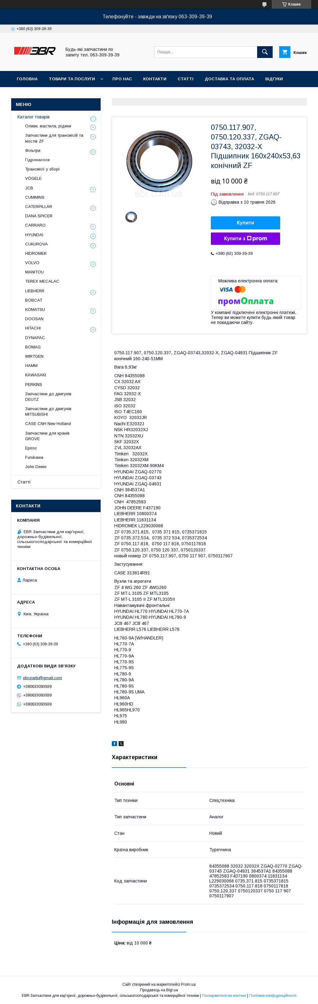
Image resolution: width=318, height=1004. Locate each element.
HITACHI (33, 328)
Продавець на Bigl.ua (159, 990)
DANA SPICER (38, 216)
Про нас (122, 79)
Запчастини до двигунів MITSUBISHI (48, 411)
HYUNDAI (34, 234)
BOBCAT (33, 300)
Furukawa (34, 457)
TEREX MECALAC (42, 281)
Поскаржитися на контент (224, 995)
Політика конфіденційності (272, 995)
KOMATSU (35, 309)
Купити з (245, 238)
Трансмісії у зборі (42, 169)
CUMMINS (34, 197)
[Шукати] (265, 52)
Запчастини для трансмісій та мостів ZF (54, 138)
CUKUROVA (36, 244)
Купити (245, 222)
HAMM (31, 365)
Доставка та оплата (229, 79)
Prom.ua (188, 984)
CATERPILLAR (38, 206)
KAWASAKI (35, 375)
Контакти (154, 79)
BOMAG (33, 347)
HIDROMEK (36, 253)
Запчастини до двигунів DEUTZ (48, 396)
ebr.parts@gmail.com (42, 677)
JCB (29, 188)
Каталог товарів (33, 116)
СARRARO (35, 225)
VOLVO (32, 262)
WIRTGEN (34, 356)
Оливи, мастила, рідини (48, 126)
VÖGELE (33, 178)
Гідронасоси (37, 159)
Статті (185, 79)
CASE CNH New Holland (48, 423)
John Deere (35, 466)
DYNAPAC (35, 337)
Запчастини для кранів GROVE (47, 436)
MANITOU (34, 272)
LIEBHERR (34, 291)
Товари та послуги (72, 79)
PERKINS (33, 384)
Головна (27, 79)
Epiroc (31, 448)
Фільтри (32, 150)
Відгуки (274, 79)
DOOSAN (34, 318)
